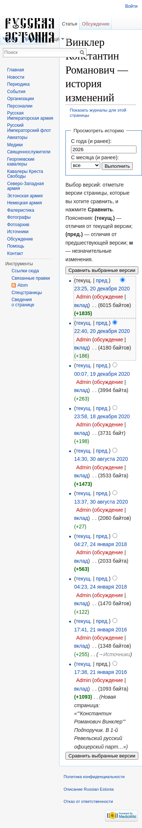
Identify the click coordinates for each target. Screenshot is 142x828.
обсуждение (108, 297)
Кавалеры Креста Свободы (25, 174)
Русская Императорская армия (30, 115)
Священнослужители (28, 151)
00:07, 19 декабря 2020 (102, 374)
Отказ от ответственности (88, 801)
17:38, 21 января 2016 (100, 672)
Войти (131, 6)
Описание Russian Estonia (89, 789)
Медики (15, 144)
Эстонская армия (25, 195)
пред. (102, 280)
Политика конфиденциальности (94, 776)
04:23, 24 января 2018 (100, 587)
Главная (15, 69)
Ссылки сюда (25, 270)
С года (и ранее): (91, 141)
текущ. (84, 323)
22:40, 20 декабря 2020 (102, 331)
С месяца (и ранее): (95, 157)
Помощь (15, 246)
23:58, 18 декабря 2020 (102, 416)
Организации (20, 98)
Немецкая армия (24, 202)
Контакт (15, 253)
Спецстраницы (26, 292)
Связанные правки (30, 278)
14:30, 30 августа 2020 (101, 459)
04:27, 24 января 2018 (100, 544)
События (16, 91)
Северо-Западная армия (25, 186)
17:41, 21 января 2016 (100, 630)
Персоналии (20, 106)
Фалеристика (20, 210)
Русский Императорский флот (29, 128)
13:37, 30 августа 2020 (101, 502)
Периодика (18, 84)
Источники (17, 231)
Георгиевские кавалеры (20, 162)
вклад (81, 305)
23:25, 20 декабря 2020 (102, 289)
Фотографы (19, 217)
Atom (22, 285)
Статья (69, 24)
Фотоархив (18, 224)
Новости (15, 77)
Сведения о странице (22, 302)
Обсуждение (95, 24)
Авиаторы (17, 137)
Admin (83, 297)
